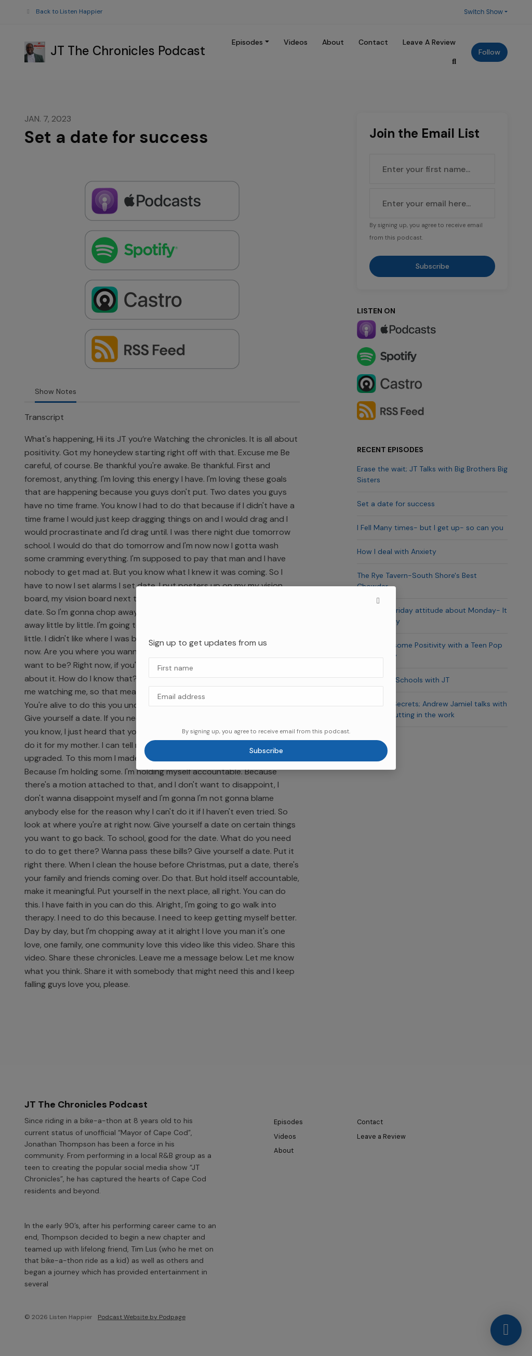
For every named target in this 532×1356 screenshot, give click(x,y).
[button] (378, 601)
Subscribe (266, 750)
